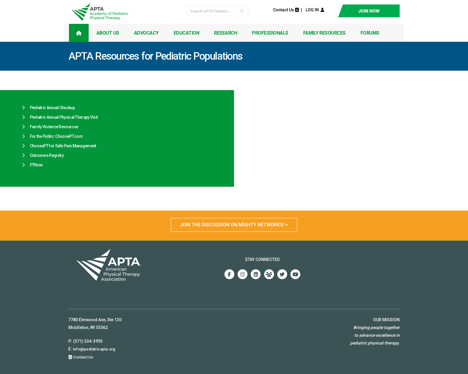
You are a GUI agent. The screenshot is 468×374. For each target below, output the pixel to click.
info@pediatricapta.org (96, 349)
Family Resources (324, 33)
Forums (370, 33)
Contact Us (286, 9)
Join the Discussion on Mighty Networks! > (234, 225)
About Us (107, 33)
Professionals (270, 33)
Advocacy (146, 33)
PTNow (36, 165)
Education (186, 33)
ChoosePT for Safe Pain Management (63, 145)
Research (225, 33)
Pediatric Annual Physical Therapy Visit (64, 117)
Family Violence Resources (54, 126)
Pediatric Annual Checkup (52, 107)
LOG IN (313, 9)
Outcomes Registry (47, 155)
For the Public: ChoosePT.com (56, 136)
